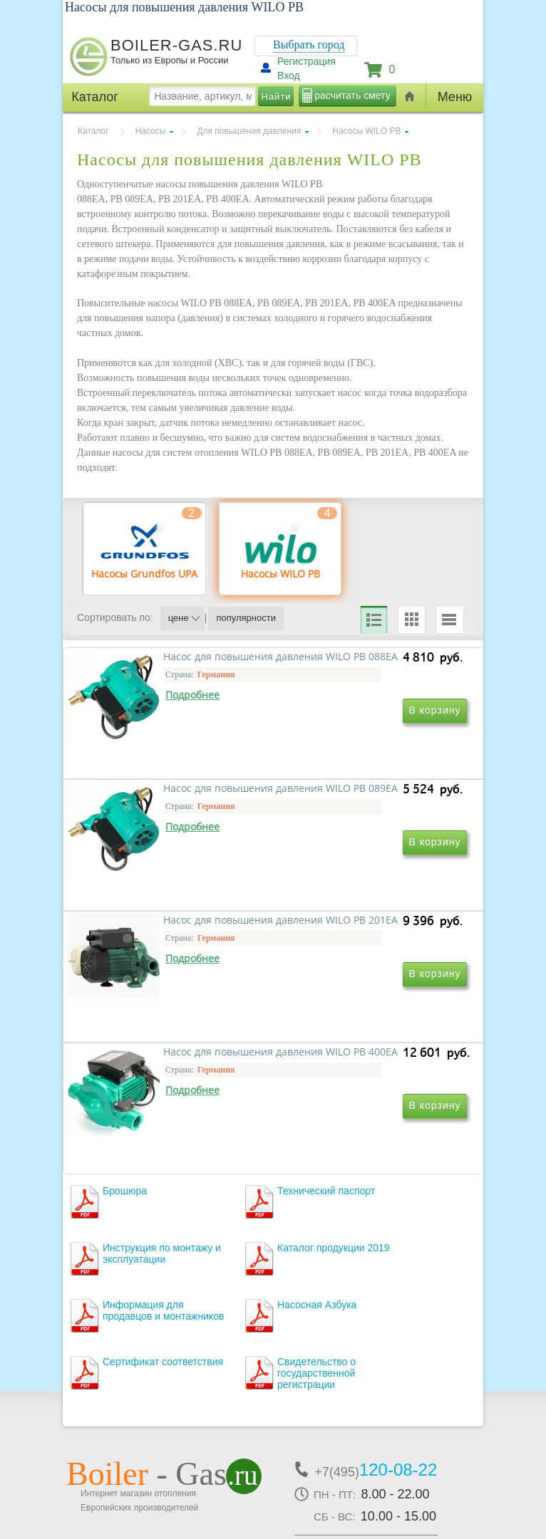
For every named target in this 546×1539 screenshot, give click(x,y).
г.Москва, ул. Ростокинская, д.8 (143, 1420)
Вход (288, 75)
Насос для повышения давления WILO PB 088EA (163, 802)
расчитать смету (352, 95)
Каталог (93, 131)
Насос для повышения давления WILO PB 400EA (357, 1007)
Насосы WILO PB (366, 131)
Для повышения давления (249, 131)
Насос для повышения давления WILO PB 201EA (163, 1007)
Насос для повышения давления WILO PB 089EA (357, 802)
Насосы (150, 131)
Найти (277, 96)
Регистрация (306, 61)
